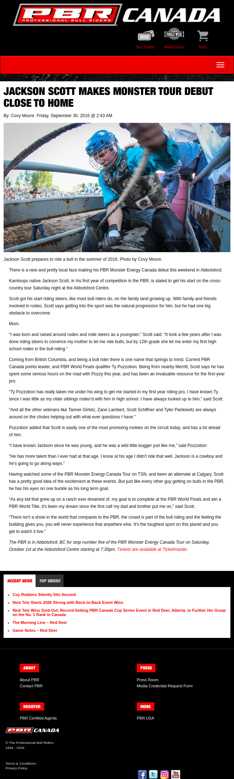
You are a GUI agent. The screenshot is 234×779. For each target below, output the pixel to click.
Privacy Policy (16, 768)
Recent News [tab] (19, 580)
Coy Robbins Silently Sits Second (44, 594)
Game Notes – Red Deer (35, 630)
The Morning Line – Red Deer (40, 622)
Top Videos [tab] (49, 580)
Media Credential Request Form (165, 686)
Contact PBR (31, 686)
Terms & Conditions (20, 763)
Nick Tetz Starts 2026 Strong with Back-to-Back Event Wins (68, 602)
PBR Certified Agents (38, 718)
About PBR (29, 680)
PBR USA (145, 718)
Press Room (148, 680)
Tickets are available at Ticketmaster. (152, 549)
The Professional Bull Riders (31, 743)
